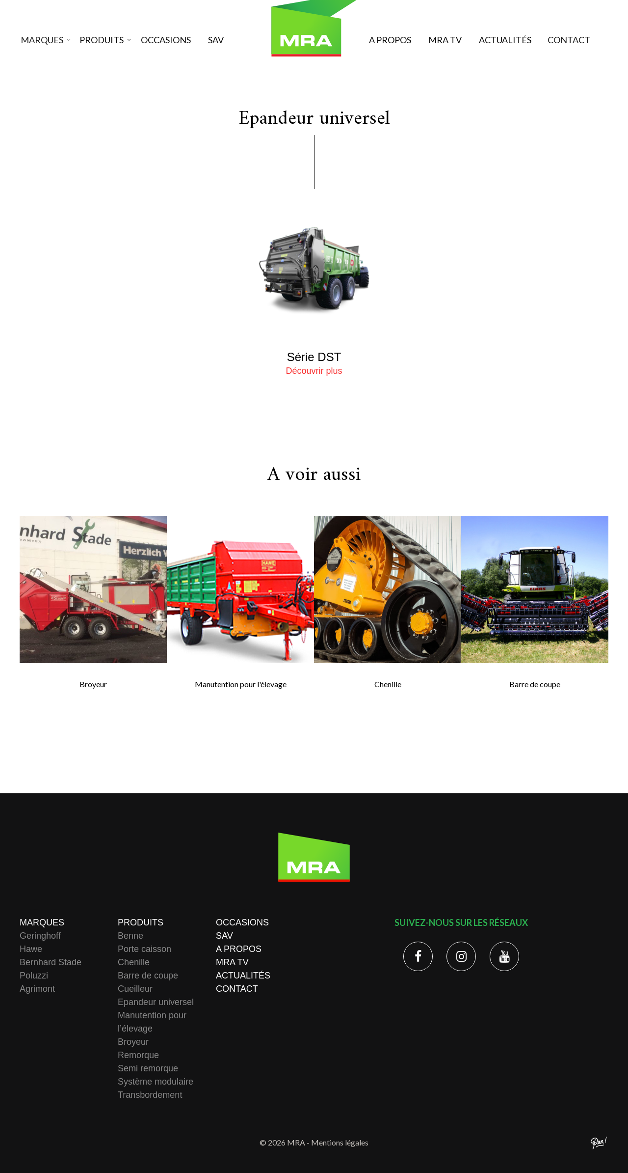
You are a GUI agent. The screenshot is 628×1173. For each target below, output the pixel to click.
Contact (564, 39)
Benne (130, 936)
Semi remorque (148, 1068)
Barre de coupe (148, 975)
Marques (47, 39)
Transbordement (150, 1095)
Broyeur (133, 1042)
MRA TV (445, 39)
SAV (216, 39)
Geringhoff (40, 936)
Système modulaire (155, 1082)
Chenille (134, 962)
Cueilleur (135, 989)
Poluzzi (34, 975)
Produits (102, 39)
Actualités (504, 39)
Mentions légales (339, 1142)
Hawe (31, 949)
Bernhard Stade (50, 962)
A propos (390, 39)
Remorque (138, 1055)
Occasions (166, 39)
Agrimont (37, 989)
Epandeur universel (156, 1002)
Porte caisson (144, 949)
